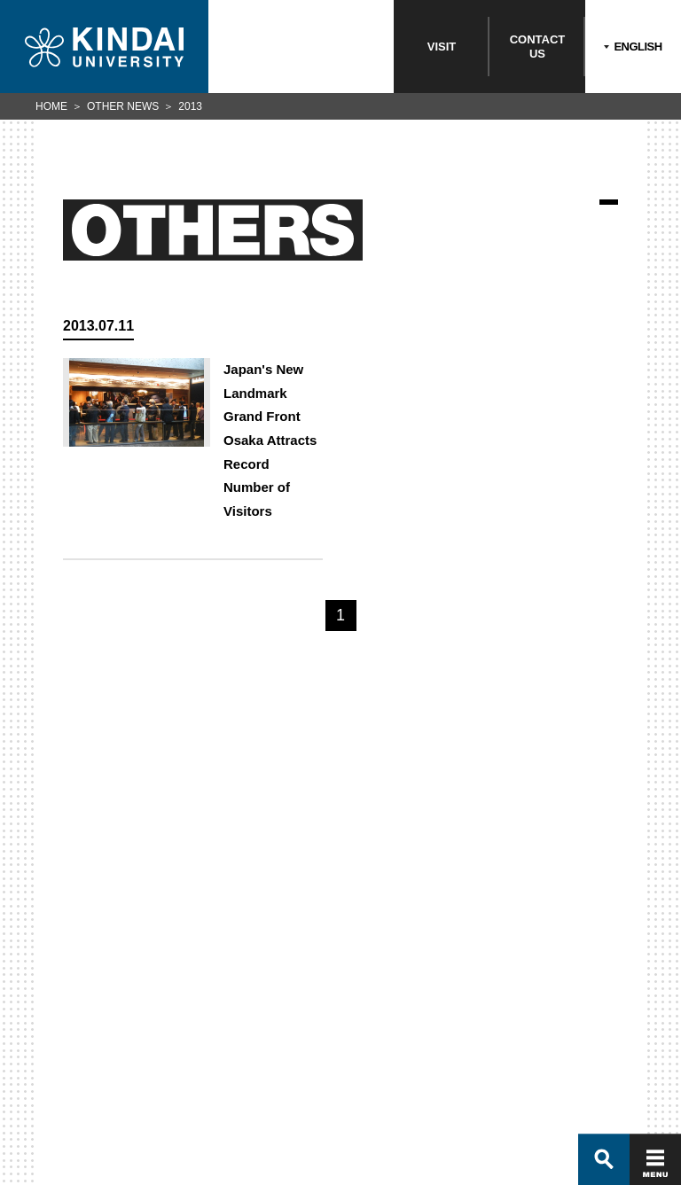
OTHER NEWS (123, 106)
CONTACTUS (538, 46)
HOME (51, 106)
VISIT (442, 46)
